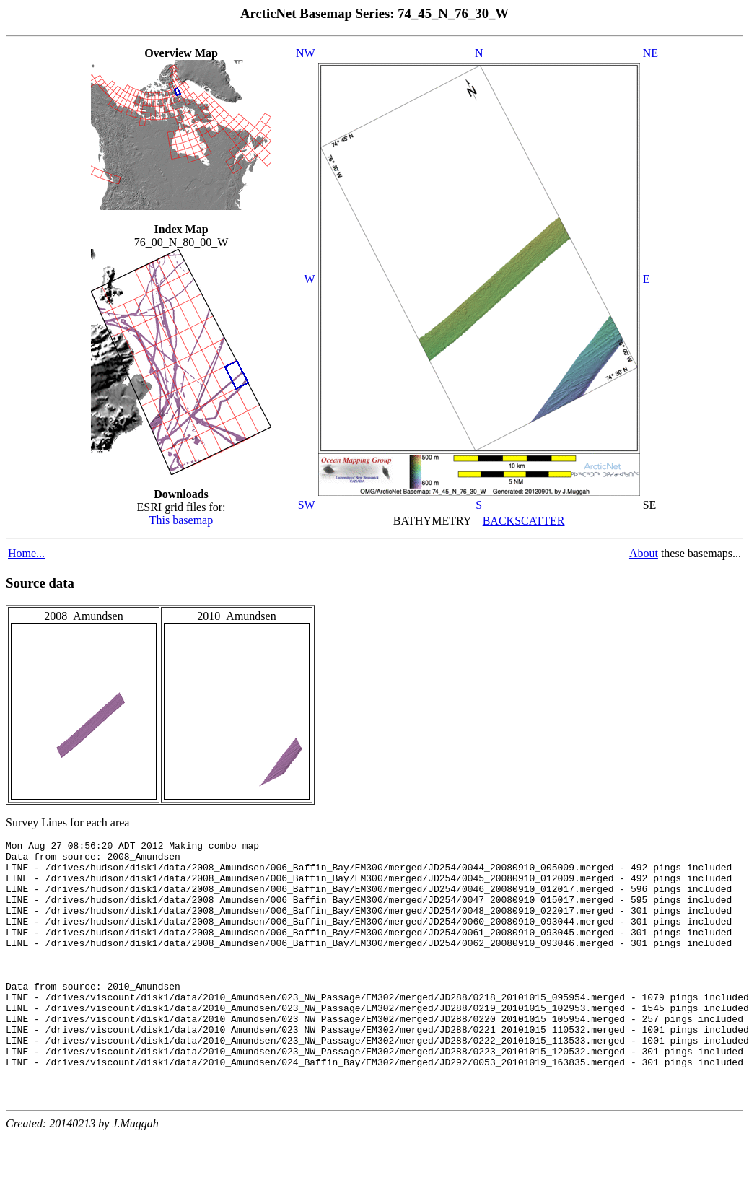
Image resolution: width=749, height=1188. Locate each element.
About (643, 553)
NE (650, 53)
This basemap (181, 520)
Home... (26, 553)
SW (306, 505)
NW (305, 53)
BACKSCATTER (524, 521)
